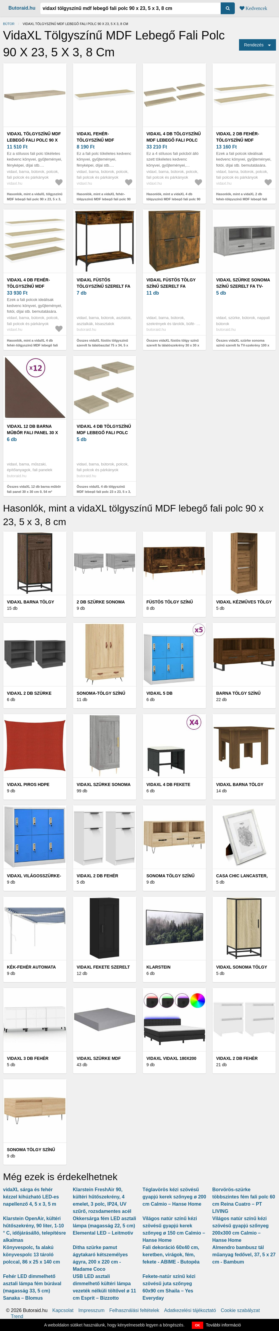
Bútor (8, 24)
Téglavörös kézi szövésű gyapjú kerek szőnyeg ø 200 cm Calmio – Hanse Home (174, 1197)
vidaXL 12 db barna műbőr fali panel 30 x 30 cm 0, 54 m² (32, 432)
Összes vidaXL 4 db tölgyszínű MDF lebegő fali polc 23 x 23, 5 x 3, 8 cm (104, 491)
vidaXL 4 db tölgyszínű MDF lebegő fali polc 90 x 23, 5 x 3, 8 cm (173, 140)
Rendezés (254, 44)
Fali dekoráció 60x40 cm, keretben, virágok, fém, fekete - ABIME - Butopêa (171, 1254)
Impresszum (91, 1310)
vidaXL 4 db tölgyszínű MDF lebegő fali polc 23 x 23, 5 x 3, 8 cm (104, 432)
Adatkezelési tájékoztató (190, 1310)
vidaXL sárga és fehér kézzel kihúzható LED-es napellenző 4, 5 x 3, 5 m (31, 1197)
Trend (17, 1316)
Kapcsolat (62, 1310)
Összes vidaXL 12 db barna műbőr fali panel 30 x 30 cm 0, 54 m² (34, 489)
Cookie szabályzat (240, 1310)
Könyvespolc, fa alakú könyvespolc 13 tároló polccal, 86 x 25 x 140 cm (31, 1254)
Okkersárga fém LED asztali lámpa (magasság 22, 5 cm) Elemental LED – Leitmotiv (104, 1225)
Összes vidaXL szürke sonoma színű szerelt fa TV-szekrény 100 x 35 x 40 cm (242, 345)
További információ (223, 1325)
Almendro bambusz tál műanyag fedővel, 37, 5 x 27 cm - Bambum (244, 1254)
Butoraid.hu (21, 8)
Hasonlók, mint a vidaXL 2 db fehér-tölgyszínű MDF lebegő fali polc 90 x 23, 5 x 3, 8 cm (241, 199)
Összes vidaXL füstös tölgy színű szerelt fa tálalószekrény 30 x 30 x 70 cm (172, 345)
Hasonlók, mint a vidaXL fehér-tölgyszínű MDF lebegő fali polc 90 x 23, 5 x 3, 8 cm (104, 199)
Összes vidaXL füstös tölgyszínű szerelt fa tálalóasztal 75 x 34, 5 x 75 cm (102, 345)
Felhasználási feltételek (134, 1310)
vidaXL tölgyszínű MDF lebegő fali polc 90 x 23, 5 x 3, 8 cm (34, 140)
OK (197, 1325)
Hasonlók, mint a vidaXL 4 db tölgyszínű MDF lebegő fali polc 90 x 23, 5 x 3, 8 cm (173, 199)
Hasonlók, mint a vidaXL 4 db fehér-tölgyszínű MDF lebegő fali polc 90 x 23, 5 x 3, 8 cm (32, 345)
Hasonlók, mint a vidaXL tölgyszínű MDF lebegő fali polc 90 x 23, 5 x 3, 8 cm (34, 199)
